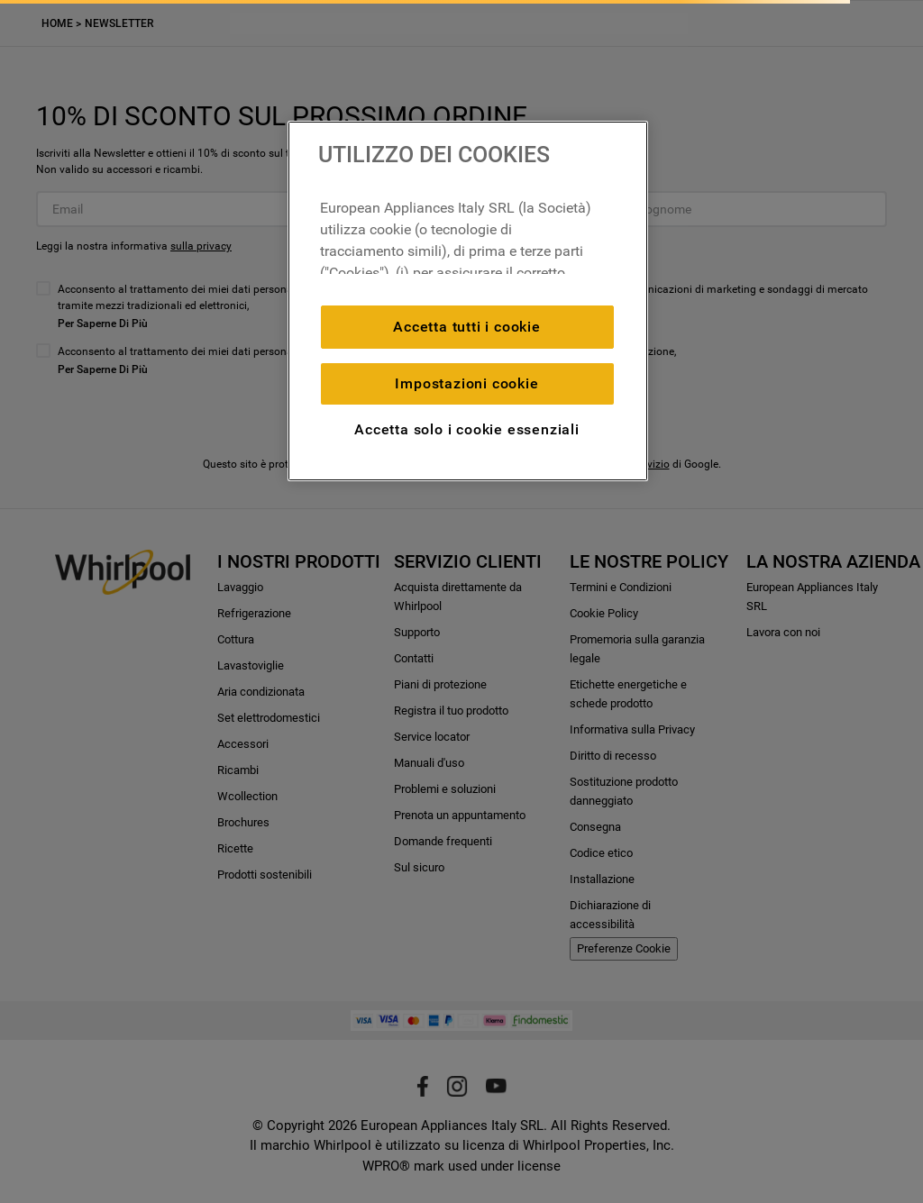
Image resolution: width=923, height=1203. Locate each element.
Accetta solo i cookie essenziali (467, 429)
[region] (468, 301)
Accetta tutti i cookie (467, 326)
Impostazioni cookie (466, 383)
